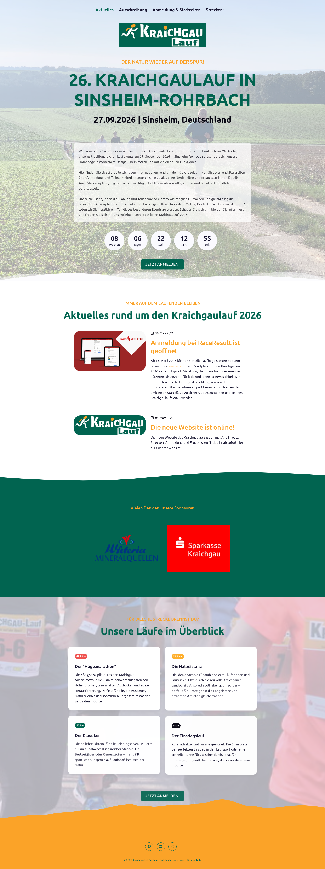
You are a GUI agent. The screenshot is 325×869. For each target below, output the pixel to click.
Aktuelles (104, 11)
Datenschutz (194, 860)
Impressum (179, 860)
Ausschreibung (133, 11)
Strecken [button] (214, 11)
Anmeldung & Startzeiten (177, 11)
